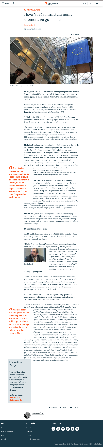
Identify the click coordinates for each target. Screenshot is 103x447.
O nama (3, 428)
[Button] (75, 35)
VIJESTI (84, 3)
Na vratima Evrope (32, 10)
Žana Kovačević (29, 25)
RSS (2, 435)
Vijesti (28, 428)
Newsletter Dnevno (33, 439)
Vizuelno (29, 432)
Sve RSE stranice (7, 432)
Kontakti (4, 439)
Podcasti (29, 435)
